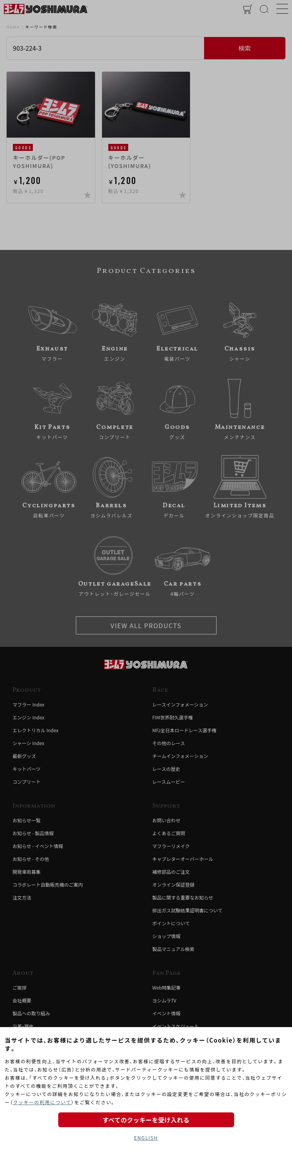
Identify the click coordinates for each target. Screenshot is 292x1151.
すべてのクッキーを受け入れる (145, 1119)
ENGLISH (146, 1137)
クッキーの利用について (42, 1102)
